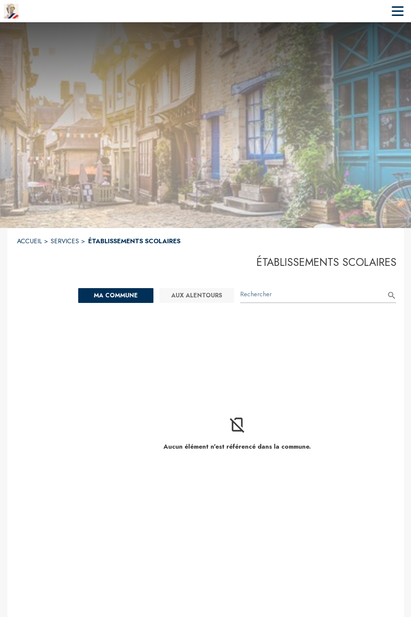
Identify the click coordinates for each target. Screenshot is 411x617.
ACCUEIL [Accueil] (29, 241)
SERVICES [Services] (64, 241)
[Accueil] (11, 11)
